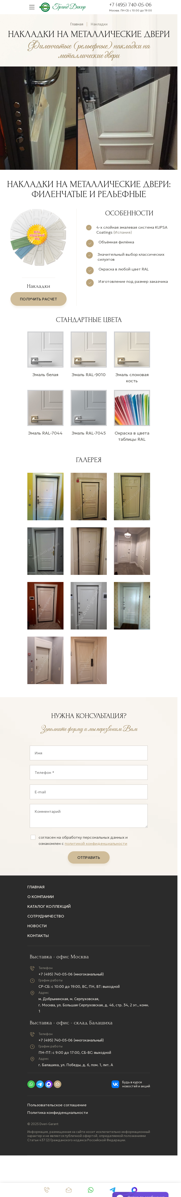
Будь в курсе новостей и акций (136, 1086)
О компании (40, 898)
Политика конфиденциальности (57, 1114)
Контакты (38, 937)
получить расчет (38, 299)
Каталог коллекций (49, 908)
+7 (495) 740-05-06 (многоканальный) (71, 976)
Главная (76, 24)
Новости (37, 928)
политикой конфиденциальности (96, 845)
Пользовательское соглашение (57, 1107)
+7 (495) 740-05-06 (130, 4)
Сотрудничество (45, 918)
